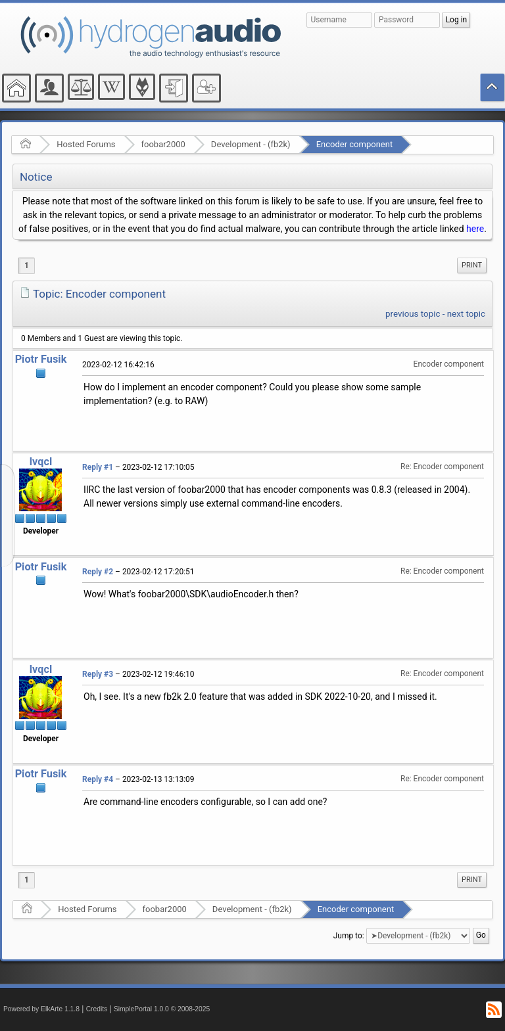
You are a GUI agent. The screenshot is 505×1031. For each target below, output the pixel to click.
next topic (466, 314)
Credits (97, 1009)
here (475, 228)
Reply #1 (97, 467)
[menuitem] (472, 265)
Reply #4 (97, 779)
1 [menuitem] (26, 265)
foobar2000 (163, 144)
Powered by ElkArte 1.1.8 (41, 1009)
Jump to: (348, 935)
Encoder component (354, 144)
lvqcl (41, 461)
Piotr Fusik (41, 359)
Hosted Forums (86, 144)
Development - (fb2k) (251, 144)
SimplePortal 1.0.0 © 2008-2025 (162, 1009)
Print (472, 265)
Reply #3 (97, 674)
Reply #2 (97, 571)
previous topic (412, 314)
